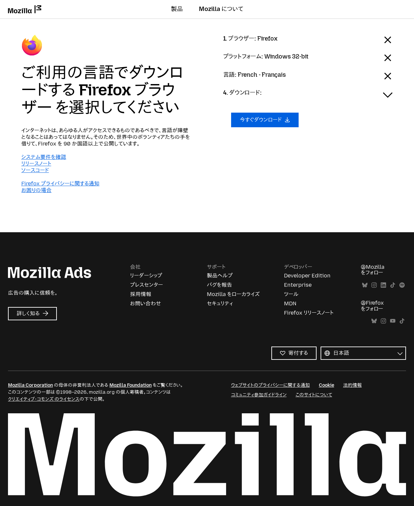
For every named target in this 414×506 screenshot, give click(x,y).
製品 (177, 9)
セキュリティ (220, 303)
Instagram (374, 285)
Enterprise (298, 285)
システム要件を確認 (43, 157)
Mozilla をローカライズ (233, 294)
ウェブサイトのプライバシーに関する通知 (270, 385)
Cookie (326, 385)
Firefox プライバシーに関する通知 (60, 183)
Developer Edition (307, 275)
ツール (291, 294)
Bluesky (365, 285)
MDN (290, 303)
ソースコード (35, 170)
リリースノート (36, 163)
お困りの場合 (36, 190)
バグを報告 (219, 285)
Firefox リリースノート (309, 313)
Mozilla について (221, 9)
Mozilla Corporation (30, 385)
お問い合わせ (145, 303)
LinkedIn (383, 285)
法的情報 (352, 385)
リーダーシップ (146, 275)
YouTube (393, 321)
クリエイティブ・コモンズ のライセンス (43, 399)
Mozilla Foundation (130, 385)
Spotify (402, 285)
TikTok (393, 285)
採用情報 (140, 294)
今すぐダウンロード (265, 120)
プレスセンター (146, 285)
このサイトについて (314, 395)
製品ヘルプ (220, 275)
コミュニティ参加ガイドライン (259, 395)
